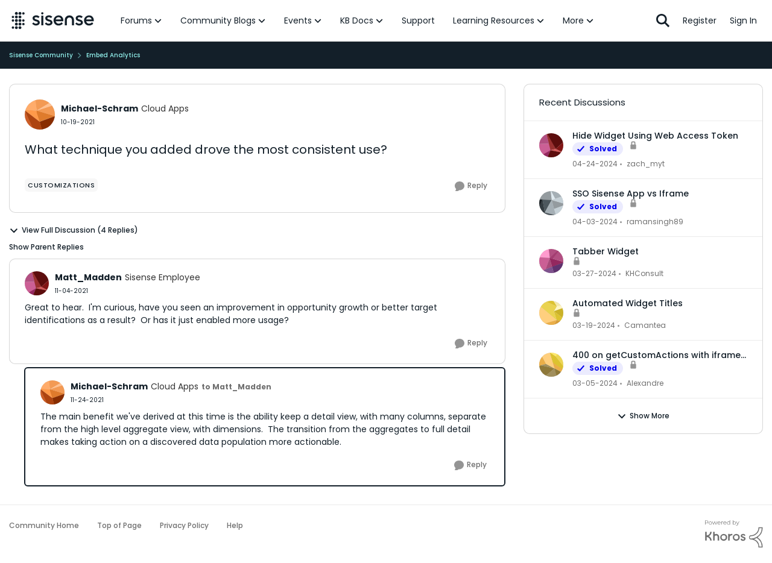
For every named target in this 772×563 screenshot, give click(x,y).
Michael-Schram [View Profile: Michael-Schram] (99, 108)
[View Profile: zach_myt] (551, 145)
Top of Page (119, 525)
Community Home (44, 525)
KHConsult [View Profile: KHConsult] (644, 273)
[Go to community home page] (52, 20)
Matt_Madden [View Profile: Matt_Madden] (88, 277)
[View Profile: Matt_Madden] (37, 283)
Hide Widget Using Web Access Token (655, 135)
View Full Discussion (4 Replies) (73, 230)
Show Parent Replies (46, 247)
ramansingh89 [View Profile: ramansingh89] (655, 221)
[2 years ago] (595, 164)
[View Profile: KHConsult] (551, 261)
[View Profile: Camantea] (551, 313)
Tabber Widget (605, 251)
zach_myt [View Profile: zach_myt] (646, 164)
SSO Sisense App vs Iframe (630, 193)
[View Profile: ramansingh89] (551, 203)
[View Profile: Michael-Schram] (40, 114)
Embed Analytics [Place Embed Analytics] (113, 55)
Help (235, 525)
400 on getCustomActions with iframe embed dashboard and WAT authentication (656, 355)
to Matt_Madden (236, 387)
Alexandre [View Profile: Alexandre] (645, 383)
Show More (643, 415)
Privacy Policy (184, 525)
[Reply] (471, 186)
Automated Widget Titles (627, 303)
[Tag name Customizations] (61, 185)
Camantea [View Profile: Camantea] (645, 325)
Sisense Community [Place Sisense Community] (41, 55)
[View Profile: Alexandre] (551, 365)
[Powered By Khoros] (734, 534)
